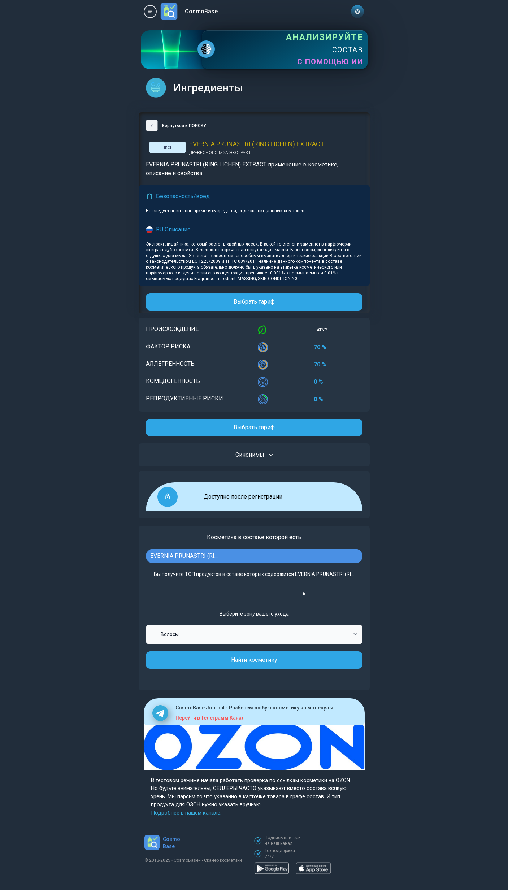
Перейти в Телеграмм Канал (210, 718)
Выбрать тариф (254, 301)
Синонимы (254, 455)
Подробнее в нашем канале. (186, 812)
